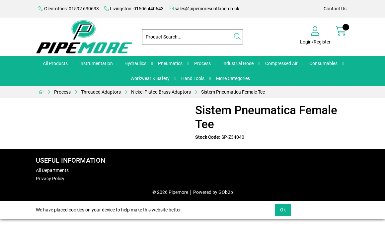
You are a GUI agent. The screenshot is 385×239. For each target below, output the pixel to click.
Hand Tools (192, 78)
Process (202, 63)
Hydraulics (135, 63)
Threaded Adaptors (101, 92)
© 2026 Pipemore (170, 192)
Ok (283, 209)
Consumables (323, 63)
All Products (55, 63)
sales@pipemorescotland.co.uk (204, 8)
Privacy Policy (50, 178)
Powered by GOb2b (213, 192)
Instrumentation (96, 63)
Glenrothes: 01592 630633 (68, 8)
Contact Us (335, 8)
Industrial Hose (238, 63)
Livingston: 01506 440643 (134, 8)
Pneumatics (170, 63)
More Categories (233, 78)
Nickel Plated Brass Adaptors (161, 92)
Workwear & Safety (150, 78)
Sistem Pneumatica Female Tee (233, 92)
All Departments (52, 170)
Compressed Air (281, 63)
